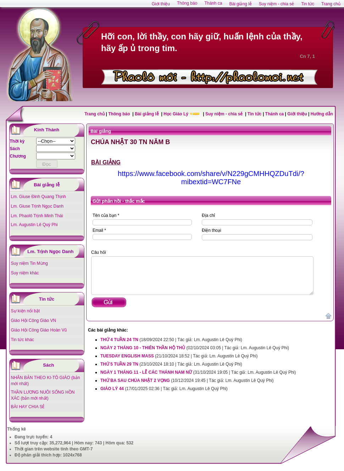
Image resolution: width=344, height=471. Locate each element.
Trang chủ (94, 113)
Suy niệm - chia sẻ (224, 113)
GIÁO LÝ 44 (112, 388)
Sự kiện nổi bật (25, 310)
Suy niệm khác (25, 272)
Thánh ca (274, 113)
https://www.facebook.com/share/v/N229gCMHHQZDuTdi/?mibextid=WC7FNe (211, 178)
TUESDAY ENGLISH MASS (127, 356)
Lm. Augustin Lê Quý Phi (34, 224)
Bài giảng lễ (147, 113)
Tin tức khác (22, 339)
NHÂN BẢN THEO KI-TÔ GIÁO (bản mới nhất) (45, 380)
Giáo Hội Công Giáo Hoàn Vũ (39, 330)
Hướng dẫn (322, 113)
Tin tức (255, 113)
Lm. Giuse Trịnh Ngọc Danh (37, 206)
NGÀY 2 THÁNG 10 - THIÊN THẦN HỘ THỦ (142, 347)
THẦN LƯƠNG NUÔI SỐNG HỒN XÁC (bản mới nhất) (43, 395)
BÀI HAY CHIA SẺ (28, 406)
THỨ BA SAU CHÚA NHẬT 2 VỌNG (135, 380)
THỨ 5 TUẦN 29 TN (119, 364)
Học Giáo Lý (176, 113)
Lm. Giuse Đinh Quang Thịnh (38, 196)
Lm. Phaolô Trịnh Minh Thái (37, 215)
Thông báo (119, 113)
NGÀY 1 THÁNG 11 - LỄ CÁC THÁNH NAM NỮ (146, 372)
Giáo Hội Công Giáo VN (33, 320)
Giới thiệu (297, 113)
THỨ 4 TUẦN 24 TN (119, 339)
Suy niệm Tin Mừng (29, 263)
